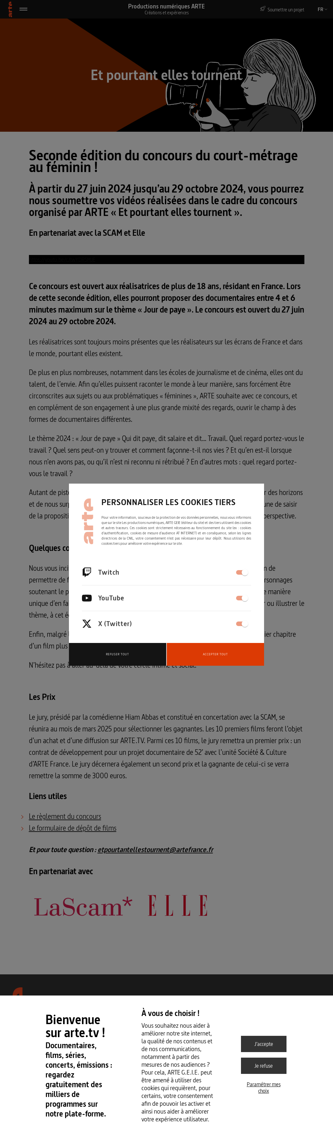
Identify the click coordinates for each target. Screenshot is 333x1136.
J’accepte (263, 1044)
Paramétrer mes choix (264, 1087)
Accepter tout (215, 654)
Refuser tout (117, 654)
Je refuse (263, 1065)
